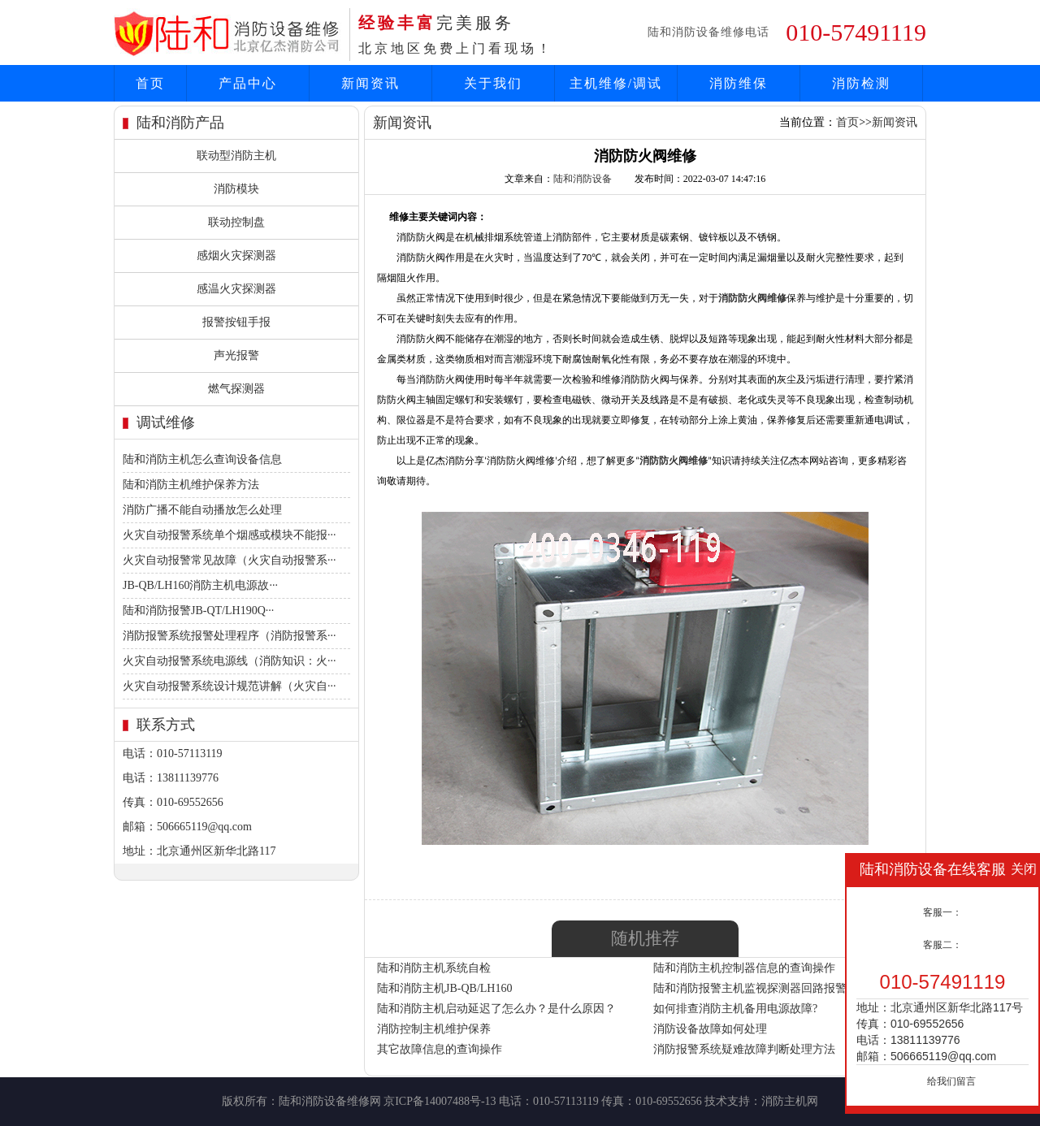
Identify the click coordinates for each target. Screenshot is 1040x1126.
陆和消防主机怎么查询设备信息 (202, 459)
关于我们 (493, 83)
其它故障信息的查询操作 (439, 1049)
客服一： (942, 912)
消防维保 (738, 83)
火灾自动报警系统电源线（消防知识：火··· (229, 661)
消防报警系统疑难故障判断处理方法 (744, 1049)
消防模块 (236, 189)
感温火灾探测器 (236, 289)
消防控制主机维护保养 (434, 1029)
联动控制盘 (236, 222)
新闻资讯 (370, 83)
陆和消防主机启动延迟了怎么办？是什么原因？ (496, 1009)
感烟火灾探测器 (236, 255)
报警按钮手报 (236, 322)
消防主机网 (789, 1101)
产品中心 (248, 83)
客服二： (942, 945)
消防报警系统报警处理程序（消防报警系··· (229, 636)
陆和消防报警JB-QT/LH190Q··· (198, 610)
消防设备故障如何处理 (710, 1029)
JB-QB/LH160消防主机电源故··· (200, 585)
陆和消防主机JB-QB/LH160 (444, 988)
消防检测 (861, 83)
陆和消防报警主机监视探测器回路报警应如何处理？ (784, 988)
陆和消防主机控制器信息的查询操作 (744, 968)
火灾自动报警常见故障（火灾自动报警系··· (229, 560)
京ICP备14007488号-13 (440, 1101)
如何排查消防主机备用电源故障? (735, 1009)
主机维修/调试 (616, 83)
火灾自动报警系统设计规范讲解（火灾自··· (229, 686)
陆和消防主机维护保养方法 (191, 485)
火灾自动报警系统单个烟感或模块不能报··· (229, 535)
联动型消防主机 (236, 155)
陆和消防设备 (582, 178)
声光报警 (236, 355)
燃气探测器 (236, 389)
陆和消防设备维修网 (330, 1101)
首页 (150, 83)
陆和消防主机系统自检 (434, 968)
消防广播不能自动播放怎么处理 (202, 510)
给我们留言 (951, 1081)
